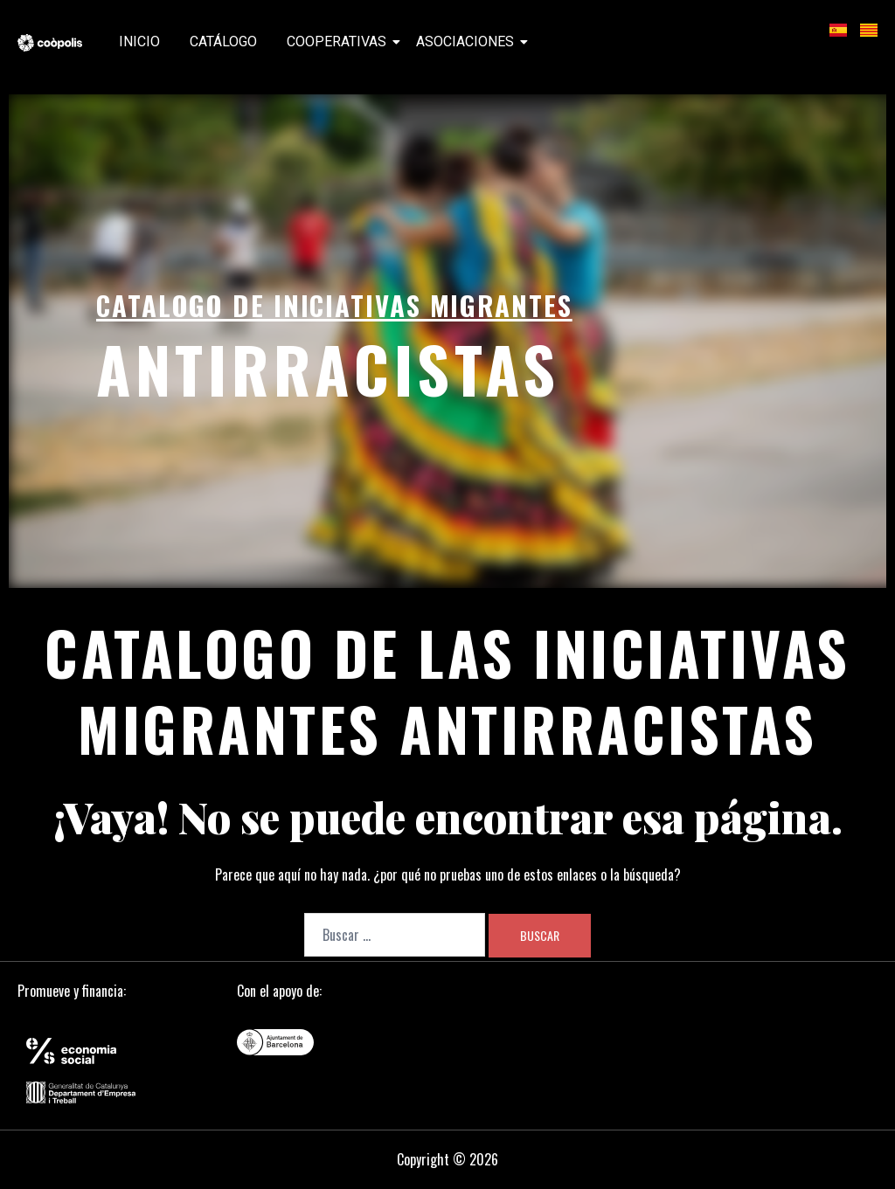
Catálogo (223, 41)
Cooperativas (339, 41)
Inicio (139, 41)
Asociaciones (468, 41)
